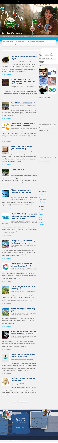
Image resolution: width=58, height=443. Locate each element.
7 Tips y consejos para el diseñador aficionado (22, 191)
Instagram (27, 221)
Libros (17, 337)
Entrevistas (11, 1)
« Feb (31, 429)
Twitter (3, 223)
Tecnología (24, 1)
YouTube (6, 223)
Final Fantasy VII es (43, 196)
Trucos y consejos (33, 128)
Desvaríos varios (30, 171)
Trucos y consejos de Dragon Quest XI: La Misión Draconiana (23, 81)
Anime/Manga (28, 61)
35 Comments (9, 281)
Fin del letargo (17, 169)
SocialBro (25, 360)
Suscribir (41, 62)
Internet (27, 128)
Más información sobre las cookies (35, 41)
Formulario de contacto (8, 41)
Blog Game (41, 194)
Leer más (3, 74)
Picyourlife (16, 222)
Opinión (32, 151)
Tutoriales (13, 129)
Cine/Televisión (33, 336)
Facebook (13, 221)
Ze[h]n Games (42, 202)
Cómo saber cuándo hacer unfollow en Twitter (23, 355)
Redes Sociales (25, 222)
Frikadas (15, 61)
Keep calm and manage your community (21, 147)
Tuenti (36, 222)
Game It (40, 197)
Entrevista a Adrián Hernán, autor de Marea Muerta (24, 332)
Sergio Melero (15, 86)
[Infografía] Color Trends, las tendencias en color (23, 242)
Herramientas (21, 221)
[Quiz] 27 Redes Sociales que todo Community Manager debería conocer (24, 216)
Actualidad (4, 1)
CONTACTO (18, 428)
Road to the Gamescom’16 (23, 103)
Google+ (17, 221)
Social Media (31, 222)
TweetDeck (13, 360)
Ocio (37, 1)
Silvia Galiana (12, 33)
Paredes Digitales (42, 199)
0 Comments (8, 97)
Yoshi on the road (18, 44)
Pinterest (20, 222)
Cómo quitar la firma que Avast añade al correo (23, 124)
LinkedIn (33, 221)
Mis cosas (49, 1)
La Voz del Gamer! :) (20, 41)
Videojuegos (17, 1)
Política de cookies (7, 44)
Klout (30, 221)
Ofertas (3, 2)
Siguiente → (23, 401)
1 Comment (8, 74)
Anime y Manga (31, 1)
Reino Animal (42, 1)
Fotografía (13, 383)
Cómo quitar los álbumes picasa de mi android (22, 265)
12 (18, 401)
